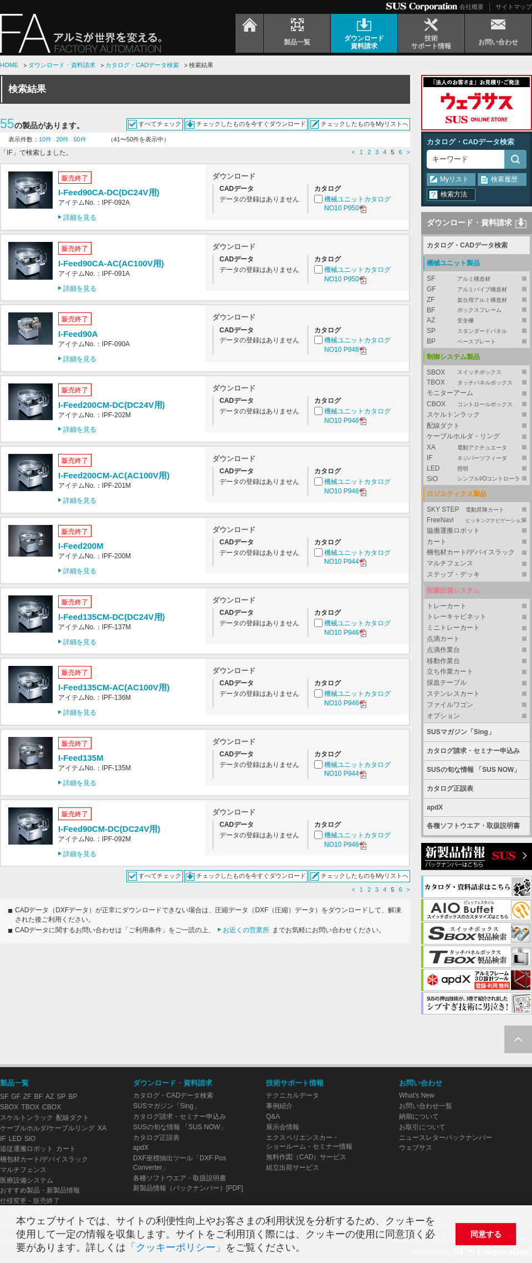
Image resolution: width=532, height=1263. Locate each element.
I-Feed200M (81, 545)
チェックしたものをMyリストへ (364, 123)
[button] (310, 1249)
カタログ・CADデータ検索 (142, 65)
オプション (443, 716)
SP (476, 331)
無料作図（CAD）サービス (306, 1157)
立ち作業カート (450, 671)
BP (476, 341)
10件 (45, 139)
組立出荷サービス (292, 1167)
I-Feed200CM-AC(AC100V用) (114, 475)
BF (476, 310)
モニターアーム (450, 393)
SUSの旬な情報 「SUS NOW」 (473, 770)
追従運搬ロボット (26, 1149)
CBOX (476, 404)
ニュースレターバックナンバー (445, 1137)
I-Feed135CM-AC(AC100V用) (114, 687)
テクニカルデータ (292, 1095)
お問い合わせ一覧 (425, 1106)
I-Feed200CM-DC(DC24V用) (111, 405)
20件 (62, 139)
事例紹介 (279, 1106)
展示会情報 (282, 1127)
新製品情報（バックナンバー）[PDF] (188, 1188)
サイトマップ (513, 6)
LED (476, 468)
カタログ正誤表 (450, 788)
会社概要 (471, 6)
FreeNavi (476, 520)
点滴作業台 (443, 650)
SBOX (476, 372)
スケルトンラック (453, 414)
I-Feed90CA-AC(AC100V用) (111, 263)
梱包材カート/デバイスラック (471, 552)
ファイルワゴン (450, 705)
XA (476, 447)
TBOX (476, 382)
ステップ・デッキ (453, 574)
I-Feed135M (81, 757)
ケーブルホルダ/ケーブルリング (47, 1128)
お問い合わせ (420, 1083)
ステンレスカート (453, 694)
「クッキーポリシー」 (176, 1247)
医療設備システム (26, 1180)
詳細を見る (79, 217)
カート (437, 541)
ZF (476, 300)
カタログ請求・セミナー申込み (473, 751)
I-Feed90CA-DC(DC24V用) (109, 192)
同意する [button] (486, 1234)
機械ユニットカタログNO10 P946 (357, 416)
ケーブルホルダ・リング (463, 436)
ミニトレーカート (453, 628)
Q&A (273, 1116)
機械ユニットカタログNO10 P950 (357, 204)
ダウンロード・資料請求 (61, 65)
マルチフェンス (450, 563)
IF (476, 458)
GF (476, 289)
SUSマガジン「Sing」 (461, 732)
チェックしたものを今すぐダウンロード (251, 123)
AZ (476, 320)
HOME (9, 65)
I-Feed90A (78, 334)
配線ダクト (443, 426)
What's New (416, 1095)
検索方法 (454, 194)
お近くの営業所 (246, 930)
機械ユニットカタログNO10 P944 (357, 558)
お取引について (422, 1127)
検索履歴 (504, 179)
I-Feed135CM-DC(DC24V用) (111, 617)
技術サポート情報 (295, 1083)
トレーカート (447, 606)
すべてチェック (160, 123)
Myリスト (454, 179)
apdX (435, 807)
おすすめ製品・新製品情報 (40, 1190)
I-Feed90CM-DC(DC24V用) (109, 828)
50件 (80, 139)
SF (476, 279)
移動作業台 (443, 661)
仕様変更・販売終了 (30, 1201)
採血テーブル (447, 682)
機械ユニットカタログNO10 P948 (357, 345)
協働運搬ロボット (453, 530)
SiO (476, 479)
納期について (419, 1116)
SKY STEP (476, 510)
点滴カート (443, 639)
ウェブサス (415, 1147)
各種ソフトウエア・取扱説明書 (473, 826)
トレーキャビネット (457, 616)
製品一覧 (14, 1083)
